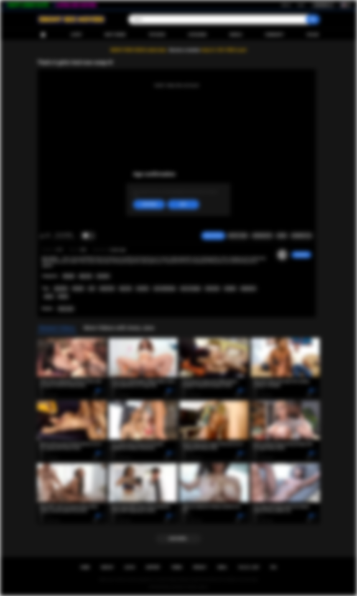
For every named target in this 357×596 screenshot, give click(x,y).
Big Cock (85, 276)
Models (236, 34)
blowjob (78, 288)
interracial (212, 288)
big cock (125, 288)
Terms (176, 567)
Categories (197, 34)
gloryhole (61, 288)
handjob (230, 288)
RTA (274, 567)
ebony (49, 296)
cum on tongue (190, 288)
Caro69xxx (301, 254)
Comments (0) (301, 235)
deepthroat (248, 288)
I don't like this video (48, 236)
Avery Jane (66, 308)
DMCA (222, 567)
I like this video (42, 236)
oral (91, 288)
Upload (313, 34)
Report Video (238, 235)
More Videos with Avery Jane (119, 328)
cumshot (142, 288)
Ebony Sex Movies (174, 587)
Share (281, 235)
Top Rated (156, 34)
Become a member (184, 50)
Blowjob (69, 276)
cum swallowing (164, 288)
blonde (63, 296)
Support (153, 567)
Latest (76, 34)
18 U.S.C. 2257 (248, 567)
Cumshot (103, 276)
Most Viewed (115, 34)
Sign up (286, 4)
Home (43, 35)
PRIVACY (199, 567)
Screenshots (262, 235)
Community (274, 34)
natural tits (107, 288)
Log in (301, 4)
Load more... (178, 538)
